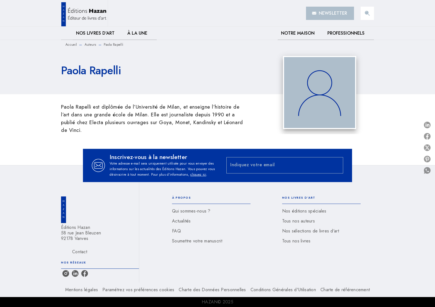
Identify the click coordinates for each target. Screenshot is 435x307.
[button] (330, 13)
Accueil (71, 44)
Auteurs (90, 44)
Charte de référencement (345, 289)
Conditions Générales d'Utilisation (283, 289)
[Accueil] (84, 13)
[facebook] (84, 273)
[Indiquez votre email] (277, 165)
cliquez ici (198, 174)
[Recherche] (367, 13)
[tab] (67, 33)
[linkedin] (75, 273)
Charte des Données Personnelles (212, 289)
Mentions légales (81, 289)
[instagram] (65, 273)
